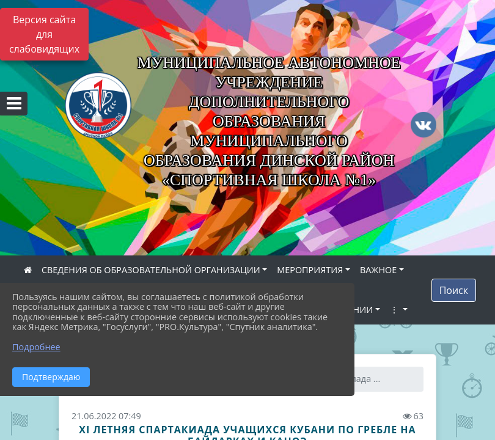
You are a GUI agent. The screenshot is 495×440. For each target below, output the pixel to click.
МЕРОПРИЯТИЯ (310, 270)
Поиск (453, 290)
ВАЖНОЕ (378, 270)
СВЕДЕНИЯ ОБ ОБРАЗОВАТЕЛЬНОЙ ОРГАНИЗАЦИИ (151, 270)
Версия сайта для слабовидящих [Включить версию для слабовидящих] (44, 34)
